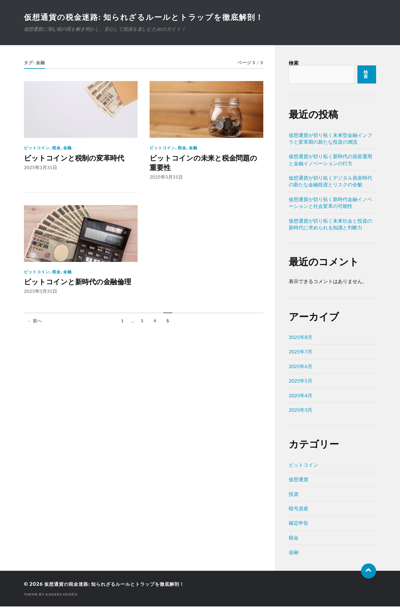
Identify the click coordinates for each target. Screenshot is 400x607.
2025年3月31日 (40, 169)
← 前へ (34, 335)
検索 (294, 63)
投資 (294, 494)
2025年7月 (300, 352)
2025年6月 (300, 367)
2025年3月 (300, 410)
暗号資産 (298, 509)
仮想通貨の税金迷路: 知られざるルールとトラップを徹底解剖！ (148, 17)
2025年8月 (300, 337)
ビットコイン (37, 148)
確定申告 (298, 523)
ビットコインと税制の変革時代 (80, 159)
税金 (56, 148)
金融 (67, 148)
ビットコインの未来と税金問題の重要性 (206, 164)
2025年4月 (300, 396)
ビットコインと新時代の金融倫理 (80, 290)
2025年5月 (300, 381)
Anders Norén (61, 595)
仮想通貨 (298, 480)
